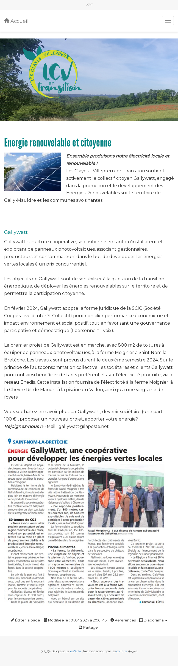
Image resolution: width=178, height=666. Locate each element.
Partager (89, 627)
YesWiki (75, 651)
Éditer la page (25, 620)
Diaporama (153, 620)
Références (123, 620)
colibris (121, 651)
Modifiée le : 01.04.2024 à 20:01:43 (75, 620)
